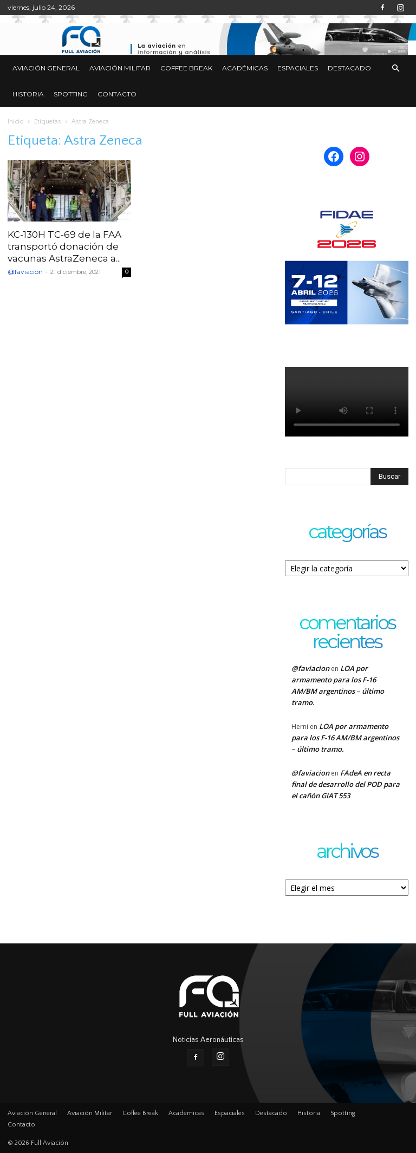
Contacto (117, 94)
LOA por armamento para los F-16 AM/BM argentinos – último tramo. (345, 737)
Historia (28, 94)
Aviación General (46, 68)
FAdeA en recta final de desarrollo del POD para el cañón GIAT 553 (345, 784)
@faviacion (25, 272)
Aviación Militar (120, 68)
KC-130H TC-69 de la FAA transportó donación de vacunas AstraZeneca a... (64, 246)
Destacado (349, 68)
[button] (395, 68)
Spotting (71, 94)
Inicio (16, 121)
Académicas (245, 68)
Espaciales (297, 68)
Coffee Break (186, 68)
